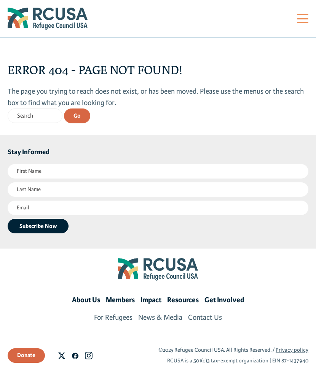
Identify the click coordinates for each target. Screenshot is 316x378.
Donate (26, 355)
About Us (86, 300)
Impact (150, 300)
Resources (183, 300)
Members (120, 300)
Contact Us (205, 317)
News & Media (160, 317)
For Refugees (113, 317)
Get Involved (224, 300)
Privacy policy (292, 350)
